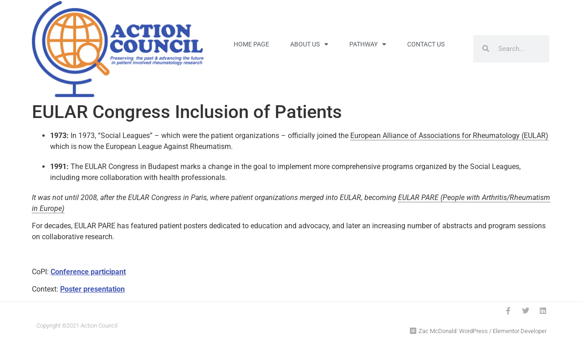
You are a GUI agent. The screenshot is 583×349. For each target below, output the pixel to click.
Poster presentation (92, 289)
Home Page (251, 44)
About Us (309, 44)
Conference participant (88, 271)
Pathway (367, 44)
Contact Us (426, 44)
